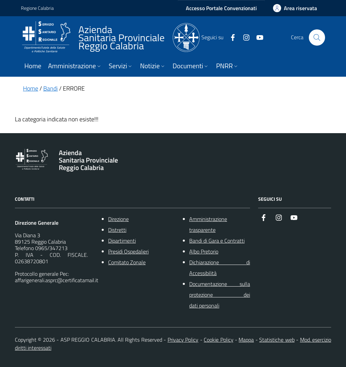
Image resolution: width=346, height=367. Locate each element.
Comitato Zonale (127, 262)
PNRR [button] (227, 66)
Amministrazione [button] (75, 66)
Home (32, 66)
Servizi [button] (121, 66)
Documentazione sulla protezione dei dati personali (219, 295)
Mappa (246, 340)
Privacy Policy (183, 340)
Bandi (50, 88)
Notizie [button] (153, 66)
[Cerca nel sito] (317, 37)
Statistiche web (276, 340)
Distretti (117, 230)
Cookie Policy (218, 340)
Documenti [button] (191, 66)
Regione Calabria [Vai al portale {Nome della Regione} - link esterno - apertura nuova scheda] (37, 7)
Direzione (118, 219)
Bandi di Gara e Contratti (217, 241)
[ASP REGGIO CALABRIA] (110, 37)
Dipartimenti (122, 241)
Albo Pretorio (203, 251)
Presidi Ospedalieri (128, 251)
